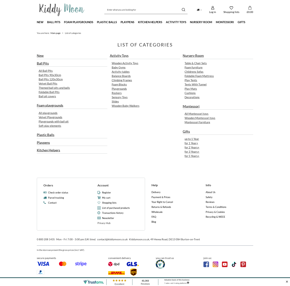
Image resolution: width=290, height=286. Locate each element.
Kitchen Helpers (150, 22)
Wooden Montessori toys (200, 118)
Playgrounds (119, 88)
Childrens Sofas (194, 71)
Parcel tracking (56, 197)
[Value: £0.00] (250, 10)
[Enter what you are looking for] (146, 10)
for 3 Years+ (192, 151)
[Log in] (212, 10)
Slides (115, 101)
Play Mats (191, 88)
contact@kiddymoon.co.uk (112, 239)
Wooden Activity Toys (125, 63)
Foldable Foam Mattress (199, 76)
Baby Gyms (119, 67)
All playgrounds (48, 113)
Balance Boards (121, 76)
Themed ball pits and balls (54, 87)
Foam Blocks (119, 84)
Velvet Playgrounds (50, 117)
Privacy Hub (103, 223)
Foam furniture (194, 67)
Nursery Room (201, 22)
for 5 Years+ (192, 156)
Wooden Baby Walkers (125, 105)
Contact (52, 202)
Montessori (225, 22)
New (40, 22)
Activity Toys (176, 22)
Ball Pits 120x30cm (51, 79)
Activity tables (121, 71)
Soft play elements (50, 125)
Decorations (192, 97)
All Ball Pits (46, 70)
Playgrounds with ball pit (54, 121)
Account (103, 185)
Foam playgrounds (78, 22)
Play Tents (191, 80)
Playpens (127, 22)
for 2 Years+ (192, 147)
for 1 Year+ (191, 143)
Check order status (58, 192)
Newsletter (108, 218)
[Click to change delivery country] (199, 9)
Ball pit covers (47, 96)
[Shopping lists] (231, 10)
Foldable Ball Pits (49, 92)
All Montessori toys (196, 114)
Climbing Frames (122, 80)
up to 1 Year (192, 139)
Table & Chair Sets (196, 63)
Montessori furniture (197, 122)
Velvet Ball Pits (48, 83)
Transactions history (113, 213)
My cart (106, 197)
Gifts (241, 22)
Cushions (190, 93)
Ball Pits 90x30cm (50, 75)
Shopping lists (109, 202)
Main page (55, 33)
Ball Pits (53, 22)
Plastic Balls (107, 22)
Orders (48, 185)
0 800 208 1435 (46, 239)
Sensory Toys (120, 97)
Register (106, 192)
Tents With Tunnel (196, 84)
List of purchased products (116, 208)
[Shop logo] (62, 10)
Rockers (117, 93)
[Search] (183, 10)
